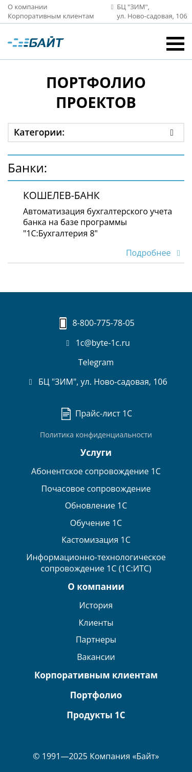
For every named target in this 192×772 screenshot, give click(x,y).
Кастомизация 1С (95, 539)
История (96, 605)
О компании (28, 6)
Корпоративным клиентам (51, 15)
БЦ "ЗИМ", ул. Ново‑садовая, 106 (146, 11)
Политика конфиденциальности (96, 434)
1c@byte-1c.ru (96, 342)
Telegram (96, 362)
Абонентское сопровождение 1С (96, 471)
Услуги (96, 452)
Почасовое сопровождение (96, 488)
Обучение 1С (96, 522)
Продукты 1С (96, 715)
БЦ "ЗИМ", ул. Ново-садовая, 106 (96, 381)
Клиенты (95, 622)
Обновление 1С (96, 505)
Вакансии (96, 657)
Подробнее (155, 253)
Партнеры (96, 639)
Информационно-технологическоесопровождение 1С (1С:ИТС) (95, 563)
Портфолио (96, 695)
